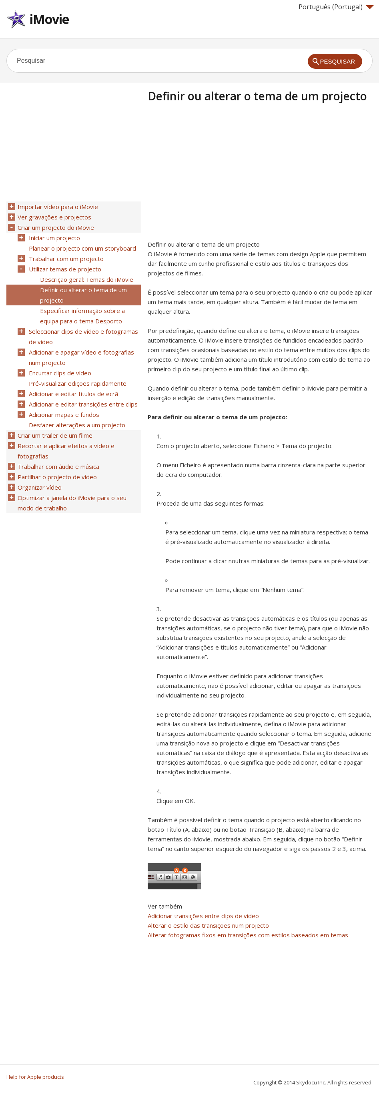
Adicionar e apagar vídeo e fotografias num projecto (81, 357)
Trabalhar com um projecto (66, 259)
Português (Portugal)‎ (336, 6)
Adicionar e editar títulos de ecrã (73, 394)
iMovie (49, 19)
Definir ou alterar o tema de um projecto (83, 295)
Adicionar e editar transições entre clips (83, 404)
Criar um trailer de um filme (55, 435)
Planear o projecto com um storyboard (82, 248)
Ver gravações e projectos (54, 217)
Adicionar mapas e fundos (64, 414)
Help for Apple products (35, 1076)
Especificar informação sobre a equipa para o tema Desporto (82, 316)
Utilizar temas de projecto (65, 269)
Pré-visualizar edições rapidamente (77, 383)
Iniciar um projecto (54, 238)
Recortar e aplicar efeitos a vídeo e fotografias (66, 451)
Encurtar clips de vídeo (60, 373)
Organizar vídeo (40, 487)
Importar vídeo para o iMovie (58, 207)
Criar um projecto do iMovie (56, 227)
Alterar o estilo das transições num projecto (208, 925)
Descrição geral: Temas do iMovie (86, 279)
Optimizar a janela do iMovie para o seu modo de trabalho (72, 503)
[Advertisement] (215, 177)
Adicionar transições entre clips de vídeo (203, 916)
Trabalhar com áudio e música (58, 466)
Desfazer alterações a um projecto (77, 425)
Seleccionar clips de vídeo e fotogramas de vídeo (83, 336)
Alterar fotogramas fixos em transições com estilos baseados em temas (248, 935)
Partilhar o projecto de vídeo (57, 477)
